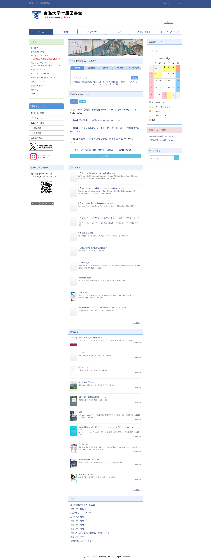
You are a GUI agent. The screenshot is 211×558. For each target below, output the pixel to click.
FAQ (33, 94)
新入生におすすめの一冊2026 (82, 505)
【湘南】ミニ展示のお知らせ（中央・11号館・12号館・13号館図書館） (105, 128)
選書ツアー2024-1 (78, 529)
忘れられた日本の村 (86, 382)
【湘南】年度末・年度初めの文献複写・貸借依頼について (98, 139)
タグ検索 (116, 84)
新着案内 (117, 82)
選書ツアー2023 (77, 537)
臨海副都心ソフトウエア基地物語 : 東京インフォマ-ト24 (103, 307)
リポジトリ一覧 (108, 82)
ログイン (178, 3)
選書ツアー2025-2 (78, 509)
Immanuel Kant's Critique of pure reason (98, 203)
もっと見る (105, 156)
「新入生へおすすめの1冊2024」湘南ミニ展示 (90, 533)
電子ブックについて (39, 69)
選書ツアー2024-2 (78, 525)
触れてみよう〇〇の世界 (80, 513)
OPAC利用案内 (37, 52)
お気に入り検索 (37, 123)
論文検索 (105, 68)
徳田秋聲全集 (87, 233)
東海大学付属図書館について (43, 77)
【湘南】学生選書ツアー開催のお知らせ (89, 120)
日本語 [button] (167, 3)
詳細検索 (77, 82)
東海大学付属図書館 (40, 3)
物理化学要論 (85, 278)
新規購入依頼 (36, 138)
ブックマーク (36, 118)
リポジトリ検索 (134, 68)
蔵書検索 (77, 68)
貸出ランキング (126, 82)
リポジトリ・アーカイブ (41, 73)
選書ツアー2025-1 (78, 521)
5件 (74, 101)
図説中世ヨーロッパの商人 (89, 459)
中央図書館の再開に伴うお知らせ (162, 136)
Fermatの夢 (84, 263)
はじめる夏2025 (77, 517)
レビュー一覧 (107, 84)
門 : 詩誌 (82, 352)
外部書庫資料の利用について (161, 140)
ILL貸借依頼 (36, 133)
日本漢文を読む (85, 444)
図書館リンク (36, 90)
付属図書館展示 (37, 86)
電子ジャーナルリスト (40, 63)
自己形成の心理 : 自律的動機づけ (93, 248)
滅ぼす (81, 412)
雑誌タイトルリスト (94, 82)
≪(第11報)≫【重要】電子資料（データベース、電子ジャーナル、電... (104, 109)
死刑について (84, 367)
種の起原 (83, 292)
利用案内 (34, 48)
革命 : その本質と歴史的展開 (90, 337)
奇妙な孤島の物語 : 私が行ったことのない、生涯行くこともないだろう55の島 (109, 428)
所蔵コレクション (38, 81)
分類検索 (84, 82)
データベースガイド (39, 56)
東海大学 (168, 22)
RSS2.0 (82, 101)
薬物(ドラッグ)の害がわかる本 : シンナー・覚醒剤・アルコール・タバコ (108, 219)
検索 (134, 77)
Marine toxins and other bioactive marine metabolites (104, 188)
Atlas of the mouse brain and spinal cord (98, 173)
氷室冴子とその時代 (86, 474)
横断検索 (120, 68)
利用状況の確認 (37, 113)
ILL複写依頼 (36, 128)
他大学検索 (91, 68)
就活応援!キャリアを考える (82, 541)
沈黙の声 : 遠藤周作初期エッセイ (92, 397)
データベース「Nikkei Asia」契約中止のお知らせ (93, 150)
